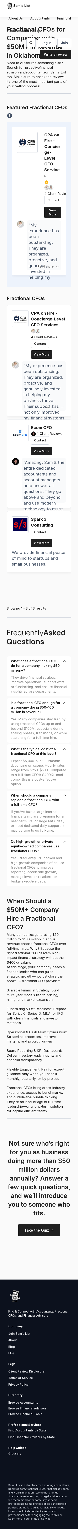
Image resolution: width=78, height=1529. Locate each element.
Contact (53, 200)
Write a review (55, 54)
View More (53, 212)
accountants (35, 72)
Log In (46, 43)
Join (64, 43)
